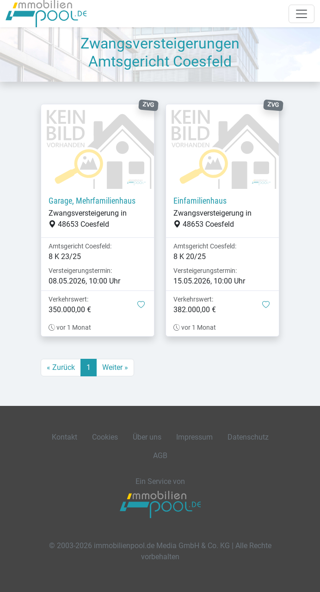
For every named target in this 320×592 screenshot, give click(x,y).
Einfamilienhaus (200, 200)
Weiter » (115, 367)
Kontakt (64, 437)
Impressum (194, 437)
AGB (160, 455)
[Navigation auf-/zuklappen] (301, 14)
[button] (141, 305)
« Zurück (61, 367)
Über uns (147, 437)
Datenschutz (248, 437)
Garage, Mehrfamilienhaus (92, 200)
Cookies (105, 437)
